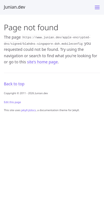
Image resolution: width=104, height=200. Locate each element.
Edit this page (12, 102)
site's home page (42, 61)
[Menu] (97, 7)
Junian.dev (14, 7)
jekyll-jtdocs (28, 110)
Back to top (14, 83)
